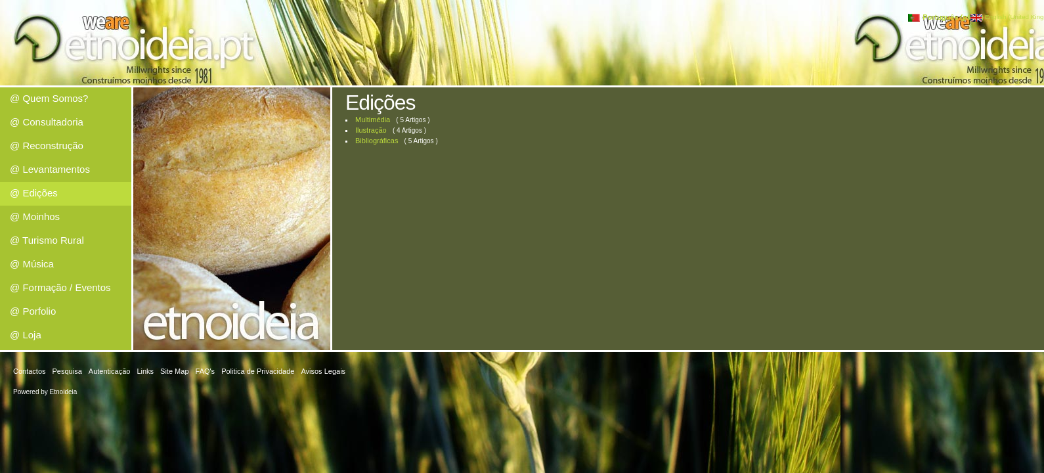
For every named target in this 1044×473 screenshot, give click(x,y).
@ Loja (25, 334)
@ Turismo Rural (47, 240)
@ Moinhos (35, 216)
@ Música (32, 263)
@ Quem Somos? (49, 98)
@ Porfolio (33, 311)
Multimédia (372, 120)
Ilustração (371, 130)
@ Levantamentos (50, 169)
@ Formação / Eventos (60, 287)
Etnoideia (63, 391)
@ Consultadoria (46, 121)
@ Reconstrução (46, 145)
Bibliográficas (376, 141)
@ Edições (34, 192)
